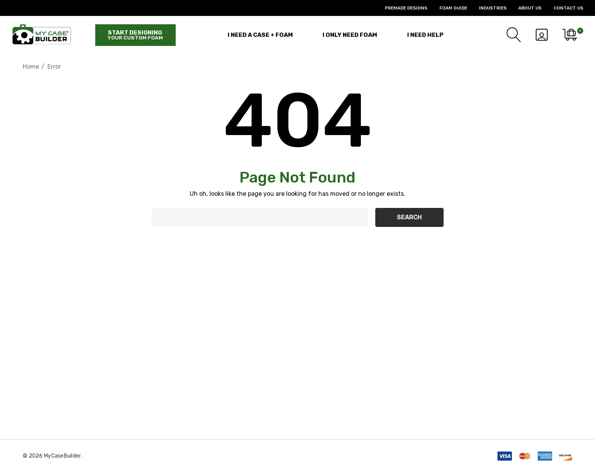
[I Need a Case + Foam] (260, 34)
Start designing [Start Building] (135, 35)
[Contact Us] (562, 8)
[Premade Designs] (400, 8)
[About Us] (524, 8)
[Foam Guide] (447, 8)
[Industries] (487, 8)
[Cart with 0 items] (569, 35)
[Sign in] (541, 35)
